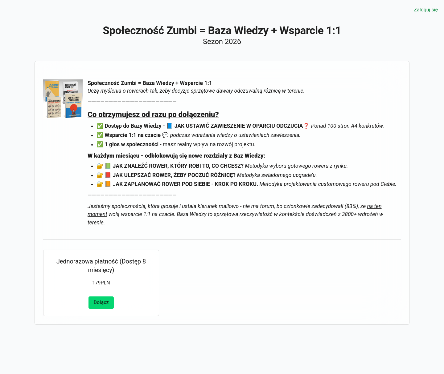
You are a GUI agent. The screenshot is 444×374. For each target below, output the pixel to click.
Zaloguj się (426, 10)
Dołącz (101, 302)
